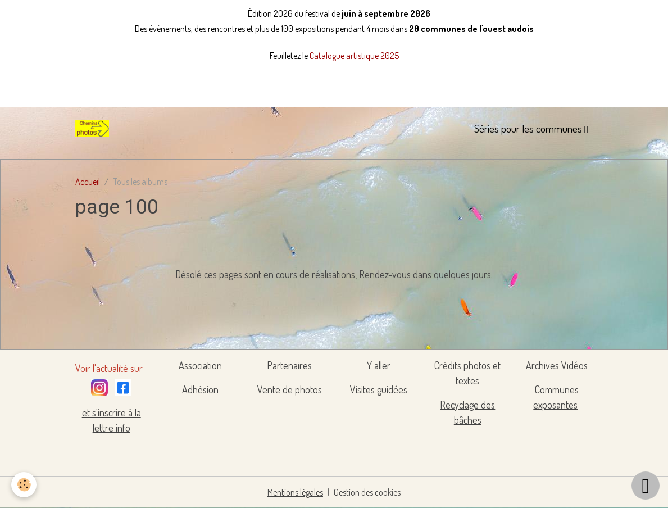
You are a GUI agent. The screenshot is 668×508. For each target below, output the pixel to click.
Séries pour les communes (529, 128)
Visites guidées (378, 389)
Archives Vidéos (557, 365)
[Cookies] (24, 484)
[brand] (94, 128)
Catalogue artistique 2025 (354, 55)
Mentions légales (295, 492)
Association (200, 365)
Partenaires (289, 365)
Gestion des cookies (367, 492)
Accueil (87, 181)
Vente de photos (289, 389)
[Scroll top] (645, 485)
